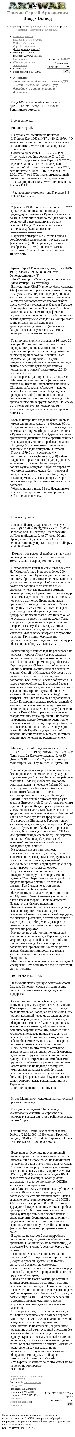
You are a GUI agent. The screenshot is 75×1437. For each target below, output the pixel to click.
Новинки (54, 26)
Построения (36, 29)
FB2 (25, 68)
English (65, 26)
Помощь (22, 29)
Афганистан (20, 65)
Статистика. (20, 58)
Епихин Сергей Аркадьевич (37, 12)
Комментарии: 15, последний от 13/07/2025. (27, 38)
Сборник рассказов (24, 62)
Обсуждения (39, 26)
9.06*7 (65, 59)
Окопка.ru (51, 29)
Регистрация (13, 26)
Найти (26, 26)
